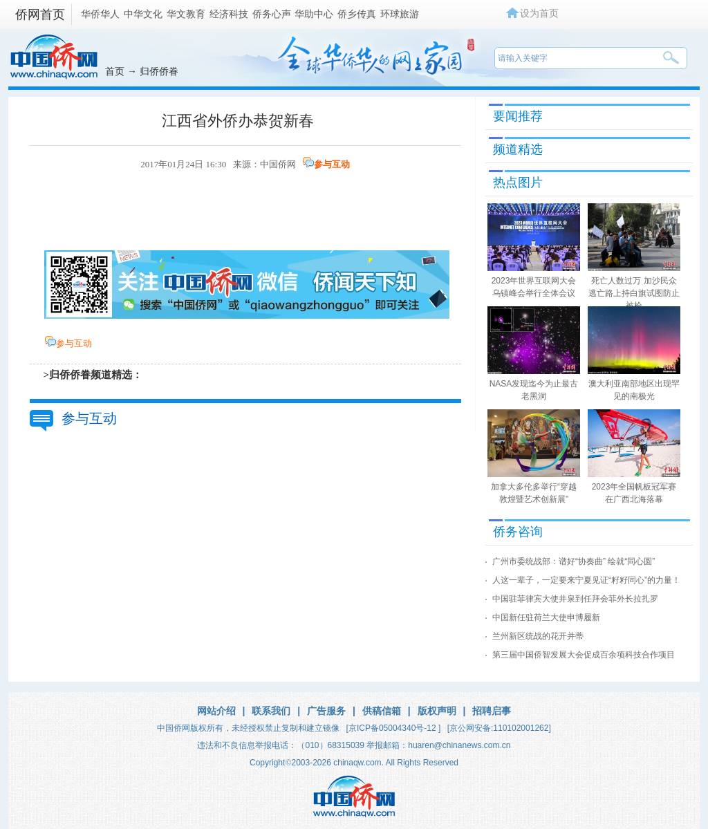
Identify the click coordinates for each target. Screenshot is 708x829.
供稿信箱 (381, 710)
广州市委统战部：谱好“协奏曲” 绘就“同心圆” (573, 561)
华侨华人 (100, 13)
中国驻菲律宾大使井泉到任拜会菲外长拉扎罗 (575, 599)
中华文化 (143, 13)
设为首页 (539, 13)
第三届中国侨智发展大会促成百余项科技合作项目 (583, 655)
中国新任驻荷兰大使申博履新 (546, 617)
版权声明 (437, 710)
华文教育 (186, 13)
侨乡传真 (356, 13)
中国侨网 (278, 164)
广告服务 (326, 710)
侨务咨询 (518, 532)
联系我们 (271, 710)
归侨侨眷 (159, 71)
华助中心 (314, 13)
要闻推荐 (518, 116)
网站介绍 (216, 710)
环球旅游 (399, 13)
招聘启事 (491, 710)
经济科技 (228, 13)
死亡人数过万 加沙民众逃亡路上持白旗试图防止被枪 (634, 293)
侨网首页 (40, 14)
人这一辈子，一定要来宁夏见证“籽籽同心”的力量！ (586, 580)
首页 (114, 71)
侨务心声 (271, 13)
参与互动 (332, 164)
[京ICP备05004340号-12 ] (393, 728)
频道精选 (518, 149)
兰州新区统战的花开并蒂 (538, 636)
